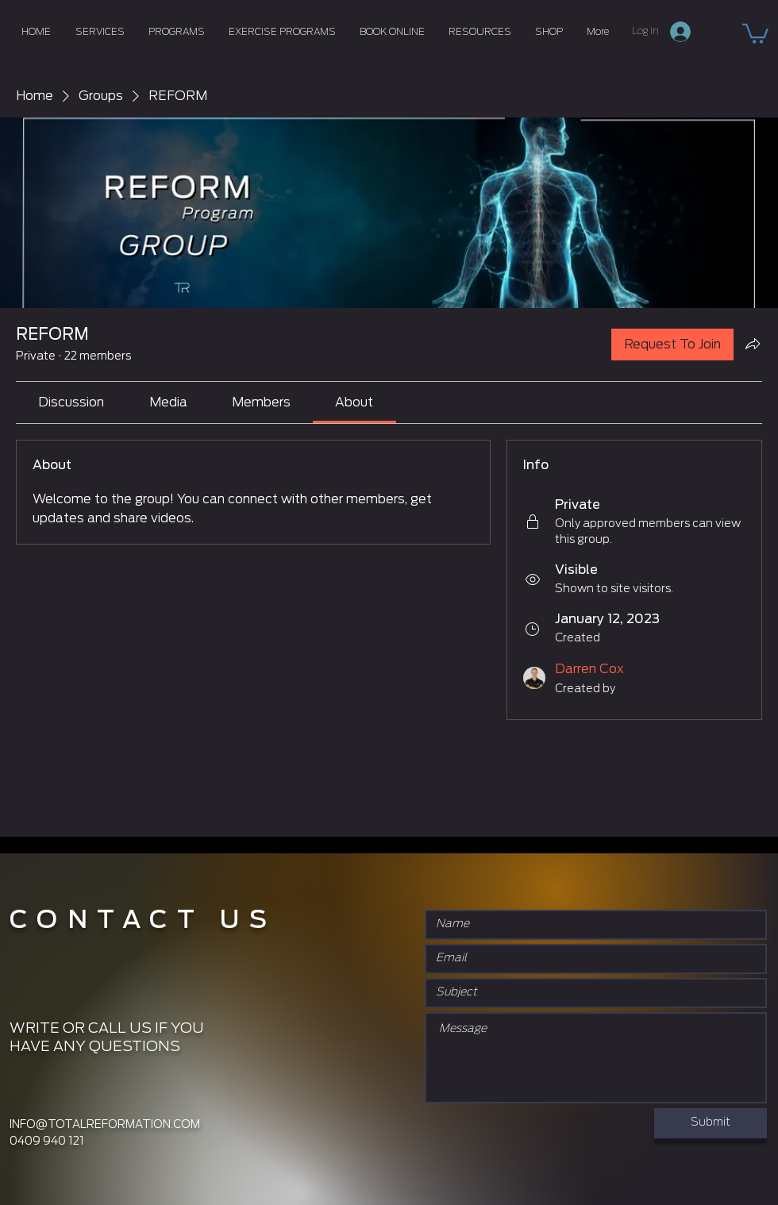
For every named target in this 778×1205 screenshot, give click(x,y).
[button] (755, 32)
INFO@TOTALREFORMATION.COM (105, 1124)
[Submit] (710, 1123)
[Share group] (752, 343)
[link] (71, 402)
